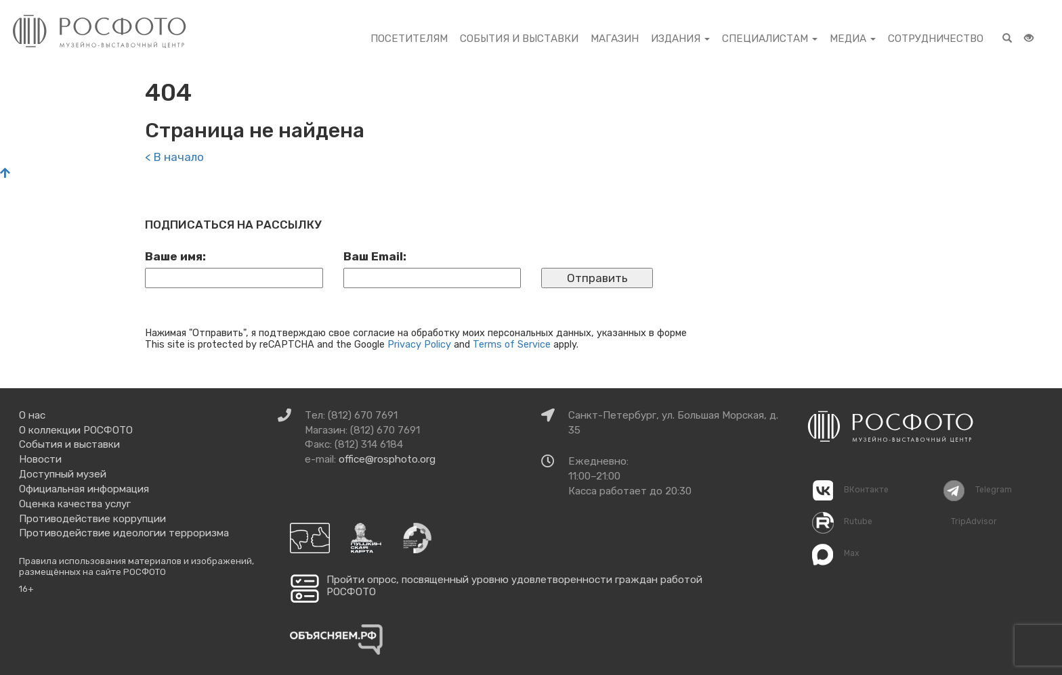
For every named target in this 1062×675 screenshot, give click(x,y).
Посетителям (409, 38)
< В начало (174, 157)
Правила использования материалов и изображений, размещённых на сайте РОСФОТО (136, 566)
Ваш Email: (374, 256)
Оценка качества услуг (75, 504)
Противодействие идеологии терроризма (124, 533)
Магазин (615, 38)
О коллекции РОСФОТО (76, 430)
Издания (680, 38)
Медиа (853, 38)
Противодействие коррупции (92, 519)
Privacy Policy (419, 344)
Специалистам (769, 38)
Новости (40, 459)
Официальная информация (84, 489)
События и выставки (519, 38)
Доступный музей (62, 474)
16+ (26, 589)
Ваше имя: (175, 256)
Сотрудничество (935, 38)
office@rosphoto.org (387, 459)
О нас (32, 415)
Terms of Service (512, 344)
